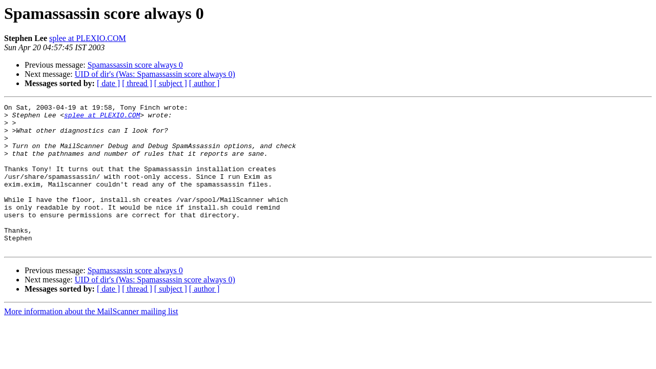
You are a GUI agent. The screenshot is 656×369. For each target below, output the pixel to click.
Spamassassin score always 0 (135, 64)
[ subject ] (170, 83)
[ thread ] (137, 83)
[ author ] (204, 83)
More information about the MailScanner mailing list (91, 340)
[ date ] (108, 83)
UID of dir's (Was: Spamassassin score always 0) (155, 74)
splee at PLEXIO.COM (87, 38)
